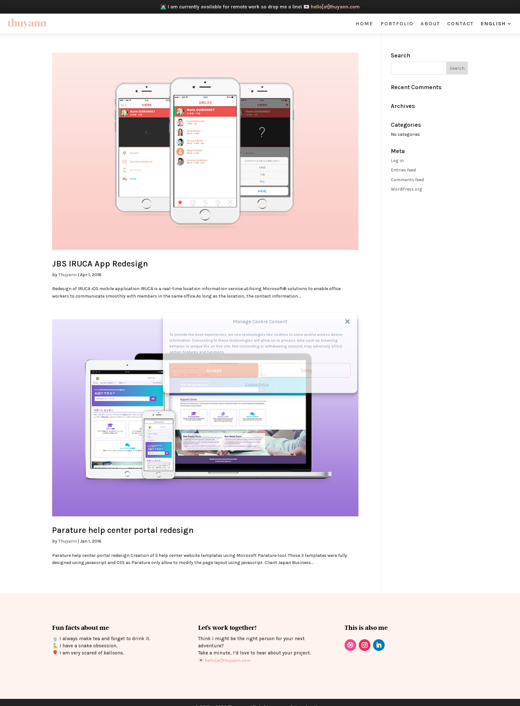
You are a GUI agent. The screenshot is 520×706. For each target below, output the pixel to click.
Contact (460, 24)
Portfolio (396, 24)
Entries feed (403, 170)
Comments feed (407, 179)
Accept (214, 370)
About (430, 24)
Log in (397, 160)
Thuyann (67, 274)
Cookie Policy (257, 384)
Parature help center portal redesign (123, 530)
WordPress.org (406, 189)
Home (364, 24)
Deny (306, 370)
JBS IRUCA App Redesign (100, 264)
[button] (347, 321)
